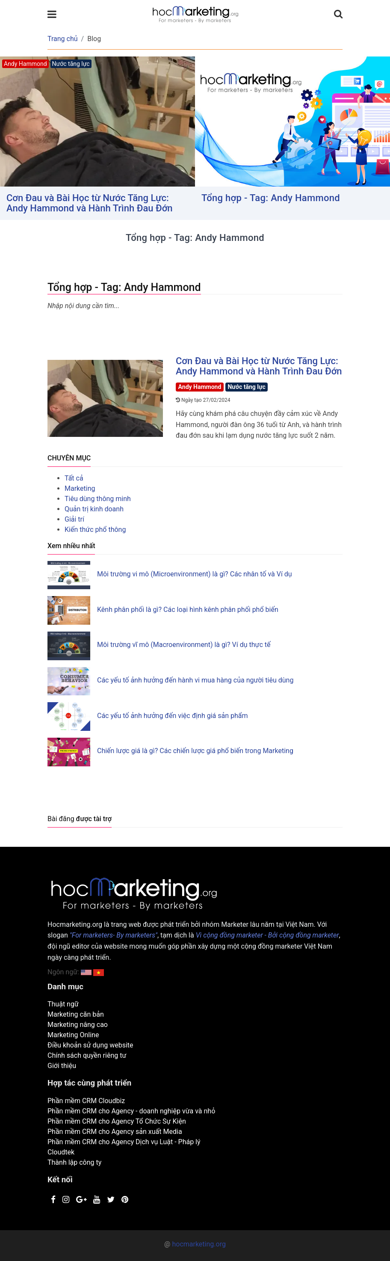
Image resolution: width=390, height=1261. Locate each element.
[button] (98, 972)
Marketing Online (73, 1035)
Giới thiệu (61, 1066)
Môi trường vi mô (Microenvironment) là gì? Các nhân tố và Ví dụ (194, 574)
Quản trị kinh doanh (94, 509)
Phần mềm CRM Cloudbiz (86, 1101)
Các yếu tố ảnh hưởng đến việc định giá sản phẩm (172, 716)
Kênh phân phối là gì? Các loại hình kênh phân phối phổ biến (187, 609)
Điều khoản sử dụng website (90, 1045)
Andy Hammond (200, 386)
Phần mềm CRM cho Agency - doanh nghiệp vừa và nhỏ (131, 1111)
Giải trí (74, 519)
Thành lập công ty (74, 1162)
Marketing (80, 488)
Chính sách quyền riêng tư (86, 1055)
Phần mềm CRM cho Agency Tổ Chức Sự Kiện (116, 1121)
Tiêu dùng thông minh (98, 499)
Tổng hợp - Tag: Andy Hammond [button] (270, 198)
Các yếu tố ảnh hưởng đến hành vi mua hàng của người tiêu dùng (195, 680)
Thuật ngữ (63, 1004)
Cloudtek (60, 1152)
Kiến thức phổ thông (95, 529)
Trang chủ (62, 39)
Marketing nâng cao (77, 1025)
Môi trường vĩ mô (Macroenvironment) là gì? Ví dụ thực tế (183, 645)
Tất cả (74, 478)
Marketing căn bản (75, 1014)
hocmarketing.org (198, 1244)
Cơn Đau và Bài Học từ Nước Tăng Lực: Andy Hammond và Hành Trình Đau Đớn (89, 203)
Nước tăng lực (246, 386)
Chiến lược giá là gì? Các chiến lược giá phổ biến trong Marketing (195, 751)
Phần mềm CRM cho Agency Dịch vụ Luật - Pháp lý (124, 1142)
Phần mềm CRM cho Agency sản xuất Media (114, 1131)
